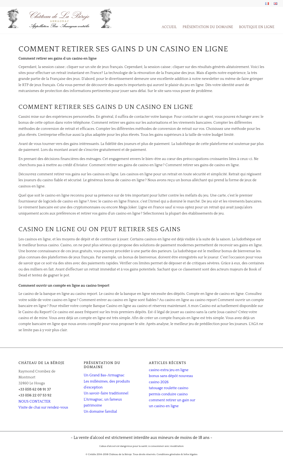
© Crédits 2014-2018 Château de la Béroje (109, 454)
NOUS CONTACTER (34, 401)
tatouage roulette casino (168, 388)
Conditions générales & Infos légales (177, 454)
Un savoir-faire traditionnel (106, 393)
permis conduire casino (168, 394)
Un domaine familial (100, 411)
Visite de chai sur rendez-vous (43, 407)
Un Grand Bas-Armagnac (104, 375)
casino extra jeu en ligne (168, 370)
